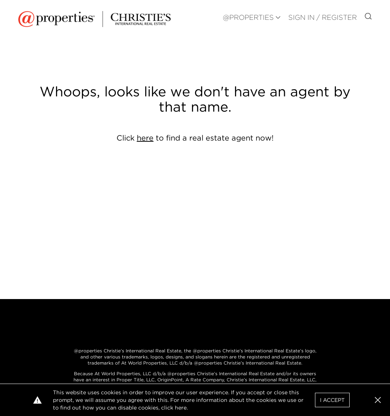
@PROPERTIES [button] (248, 17)
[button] (378, 400)
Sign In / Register (322, 17)
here (145, 137)
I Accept (332, 400)
